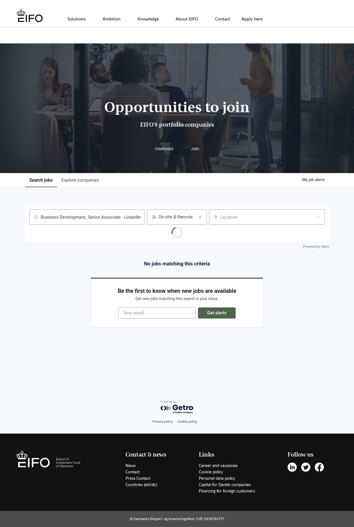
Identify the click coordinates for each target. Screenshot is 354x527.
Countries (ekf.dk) (141, 484)
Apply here (251, 19)
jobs (41, 180)
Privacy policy (162, 422)
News (131, 465)
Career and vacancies (218, 465)
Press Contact (138, 478)
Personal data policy (217, 478)
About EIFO (187, 19)
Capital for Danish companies (225, 484)
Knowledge (148, 19)
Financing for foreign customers (227, 491)
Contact (222, 19)
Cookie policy (187, 422)
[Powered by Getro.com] (177, 407)
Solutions (76, 19)
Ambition (112, 19)
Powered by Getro (316, 247)
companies (80, 180)
